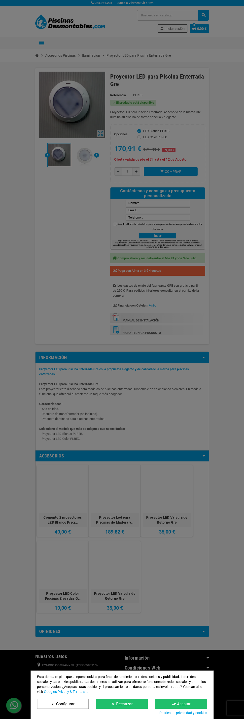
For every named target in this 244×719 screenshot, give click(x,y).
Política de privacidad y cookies (183, 713)
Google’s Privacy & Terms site (66, 692)
